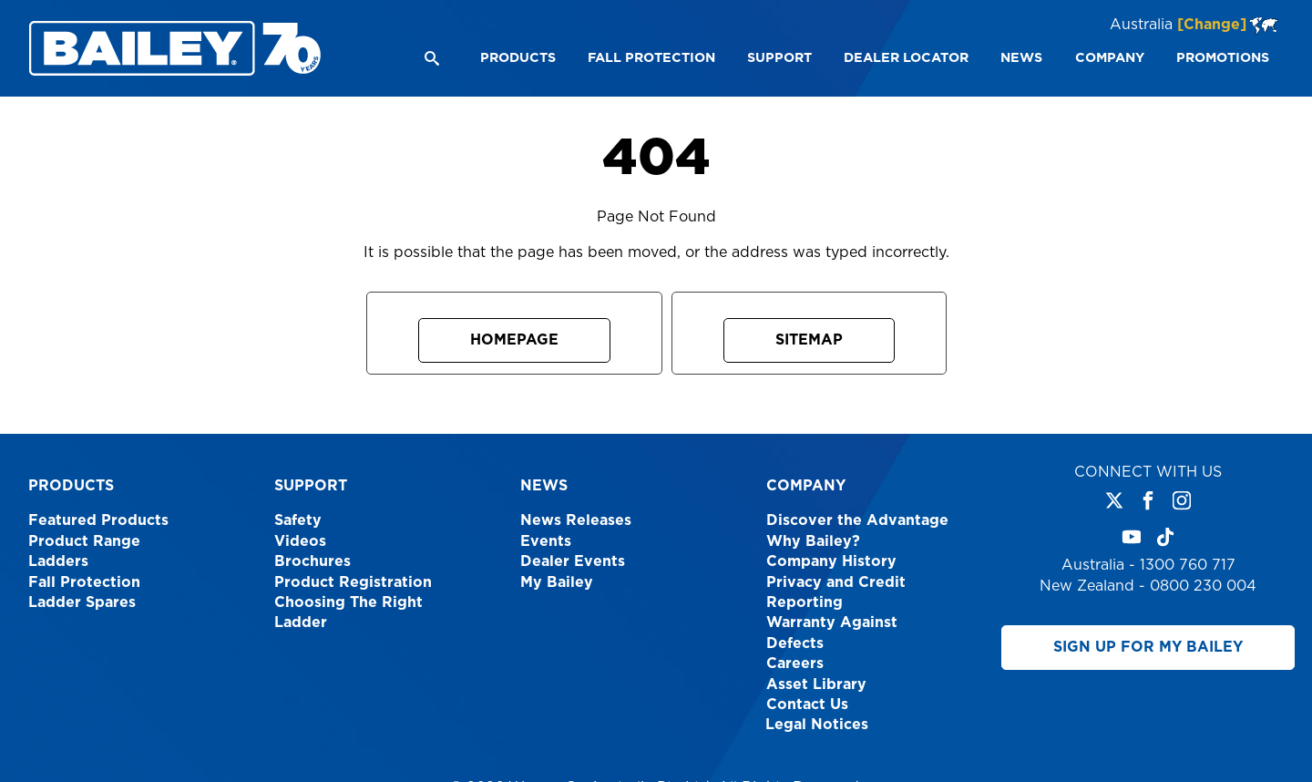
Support (310, 485)
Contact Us (807, 704)
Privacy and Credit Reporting (836, 592)
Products (71, 485)
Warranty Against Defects (831, 632)
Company (806, 485)
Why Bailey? (813, 541)
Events (545, 541)
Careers (795, 663)
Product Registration (353, 582)
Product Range (84, 541)
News (544, 485)
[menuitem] (517, 58)
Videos (300, 541)
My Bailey (556, 582)
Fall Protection (84, 582)
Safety (298, 520)
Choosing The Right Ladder (348, 612)
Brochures (312, 561)
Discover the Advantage (857, 520)
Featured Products (98, 520)
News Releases (575, 520)
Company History (831, 561)
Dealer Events (572, 561)
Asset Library (816, 684)
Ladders (58, 561)
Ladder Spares (82, 602)
